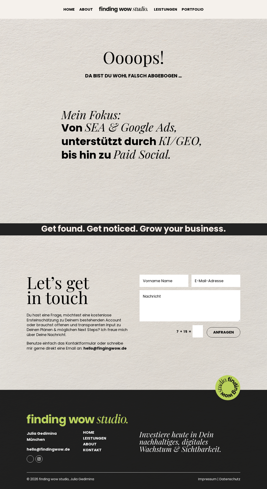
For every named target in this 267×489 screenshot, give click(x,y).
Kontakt (92, 449)
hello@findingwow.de (48, 449)
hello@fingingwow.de (105, 348)
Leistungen (165, 9)
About (86, 9)
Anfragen (223, 332)
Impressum (207, 479)
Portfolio (193, 9)
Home (69, 9)
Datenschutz (229, 479)
